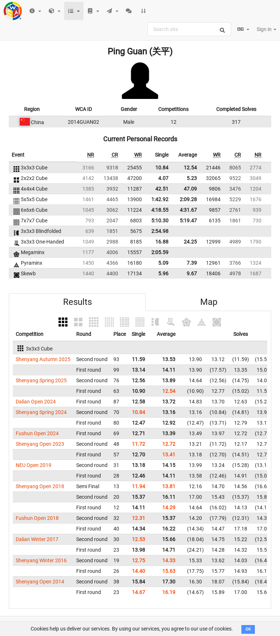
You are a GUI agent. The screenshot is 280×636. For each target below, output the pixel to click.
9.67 (192, 273)
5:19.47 (188, 220)
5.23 (192, 178)
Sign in (266, 29)
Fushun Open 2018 (37, 518)
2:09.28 (188, 199)
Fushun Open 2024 (37, 433)
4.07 (163, 178)
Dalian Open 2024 (36, 402)
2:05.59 (159, 252)
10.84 (161, 168)
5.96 (163, 273)
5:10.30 (159, 220)
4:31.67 (188, 210)
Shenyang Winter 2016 (41, 560)
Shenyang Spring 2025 (41, 380)
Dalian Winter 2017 (37, 539)
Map (208, 302)
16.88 (161, 242)
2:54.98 (159, 231)
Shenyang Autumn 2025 (43, 359)
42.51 (161, 189)
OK (248, 629)
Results (77, 302)
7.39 (192, 263)
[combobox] (189, 29)
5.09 (163, 263)
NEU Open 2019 (33, 465)
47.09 (190, 189)
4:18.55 (159, 210)
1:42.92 (159, 199)
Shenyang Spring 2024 (41, 412)
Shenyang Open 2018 (40, 486)
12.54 (190, 168)
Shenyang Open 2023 (40, 444)
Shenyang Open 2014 (40, 582)
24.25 (190, 242)
